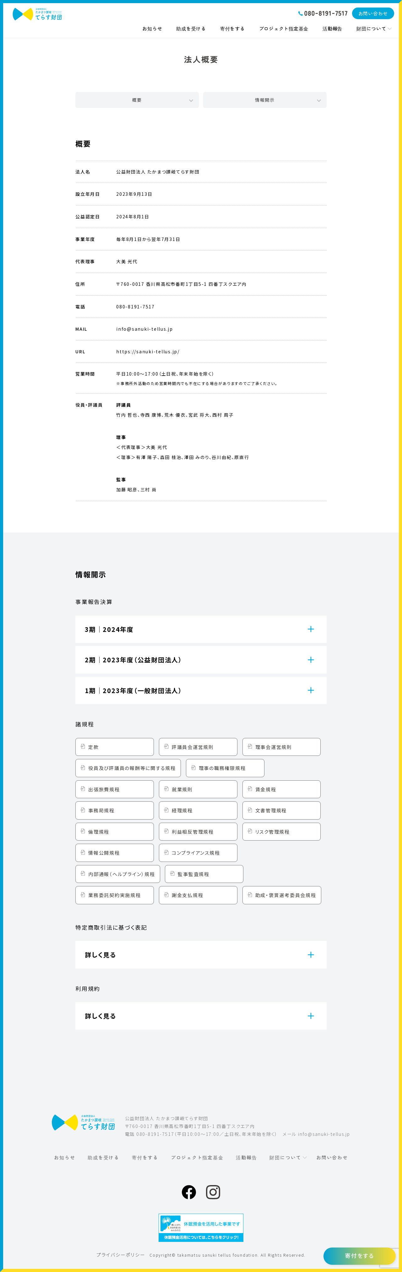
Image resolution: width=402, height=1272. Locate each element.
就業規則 (182, 789)
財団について (371, 28)
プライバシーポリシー (120, 1254)
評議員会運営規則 (193, 747)
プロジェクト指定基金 (284, 28)
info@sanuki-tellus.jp (324, 1134)
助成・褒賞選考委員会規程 (285, 895)
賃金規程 (265, 789)
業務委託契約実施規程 (114, 895)
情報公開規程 (104, 852)
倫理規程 (98, 831)
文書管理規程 (271, 810)
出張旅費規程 (104, 789)
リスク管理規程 (272, 831)
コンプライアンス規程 (196, 852)
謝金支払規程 (188, 895)
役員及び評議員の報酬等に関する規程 (132, 768)
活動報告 (332, 28)
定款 (93, 747)
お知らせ (152, 28)
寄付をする (232, 28)
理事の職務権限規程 (222, 768)
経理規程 (182, 810)
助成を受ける (191, 28)
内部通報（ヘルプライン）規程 (121, 874)
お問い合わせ (373, 13)
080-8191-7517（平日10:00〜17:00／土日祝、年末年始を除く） (207, 1134)
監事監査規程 (193, 874)
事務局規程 (101, 810)
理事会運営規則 (273, 747)
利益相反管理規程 (193, 831)
